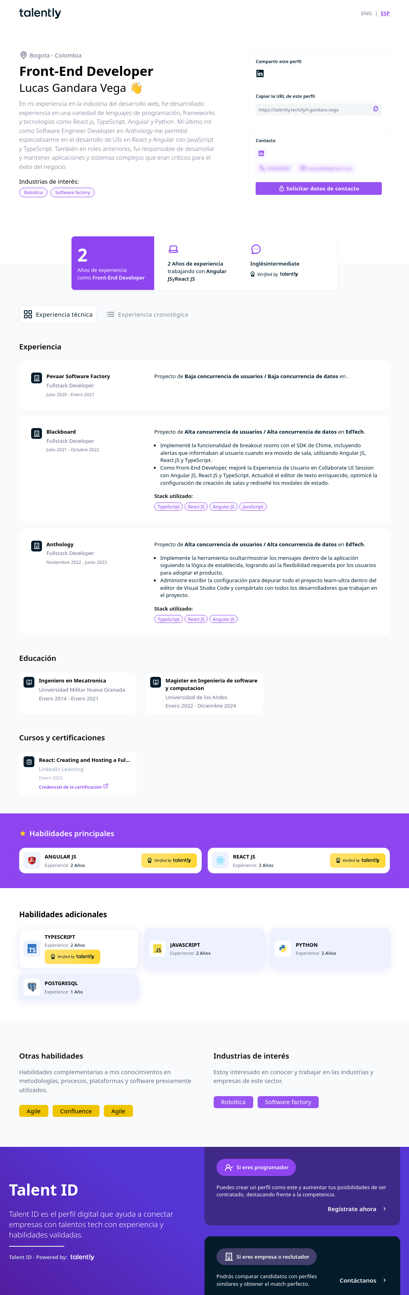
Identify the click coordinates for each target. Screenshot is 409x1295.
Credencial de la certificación (74, 787)
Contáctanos (364, 1280)
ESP (385, 13)
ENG (366, 13)
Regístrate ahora (358, 1209)
